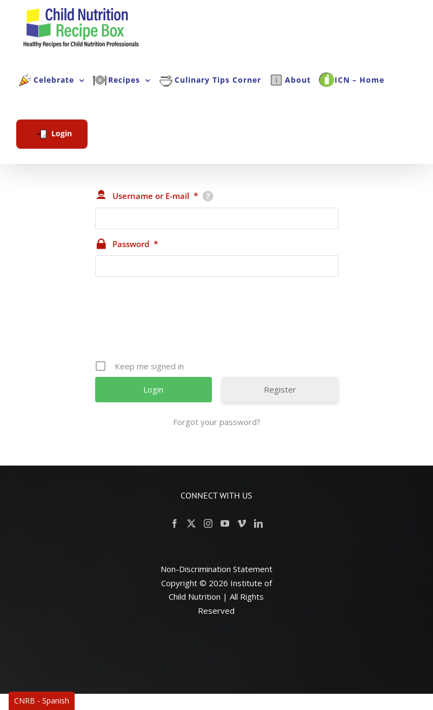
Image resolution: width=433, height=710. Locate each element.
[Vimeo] (241, 523)
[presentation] (218, 322)
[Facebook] (174, 523)
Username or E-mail (155, 195)
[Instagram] (208, 523)
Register (280, 389)
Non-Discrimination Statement (216, 568)
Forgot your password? (217, 421)
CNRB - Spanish (41, 700)
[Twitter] (191, 523)
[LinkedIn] (258, 523)
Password (135, 243)
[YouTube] (225, 523)
